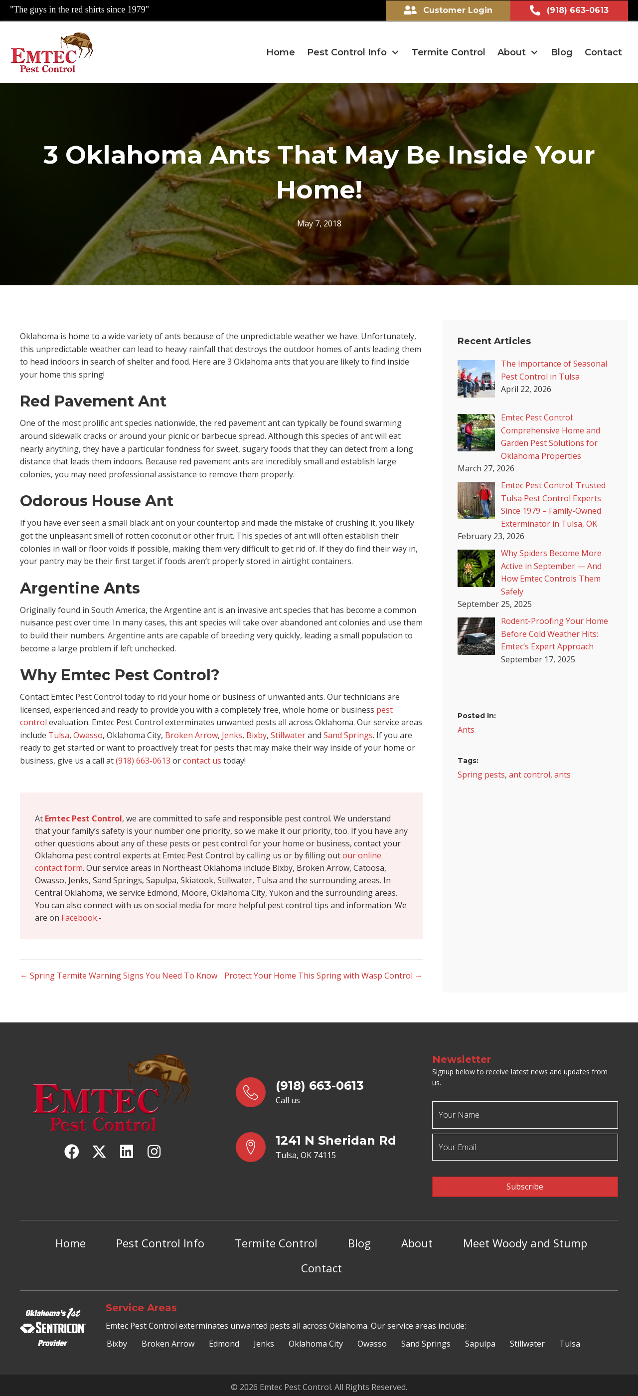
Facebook (79, 920)
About (417, 1240)
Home (70, 1240)
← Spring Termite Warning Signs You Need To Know (118, 978)
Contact (321, 1265)
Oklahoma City (316, 1340)
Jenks (232, 734)
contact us (202, 760)
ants (562, 774)
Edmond (224, 1340)
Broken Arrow (191, 734)
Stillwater (288, 734)
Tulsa (58, 734)
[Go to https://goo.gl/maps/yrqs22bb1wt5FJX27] (324, 1150)
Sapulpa (480, 1340)
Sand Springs (348, 734)
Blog (359, 1240)
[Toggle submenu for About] (534, 52)
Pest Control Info (160, 1240)
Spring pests (481, 774)
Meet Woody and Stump (525, 1240)
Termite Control (276, 1240)
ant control (529, 774)
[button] (72, 1154)
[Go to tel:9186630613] (324, 1095)
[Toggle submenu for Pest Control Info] (395, 52)
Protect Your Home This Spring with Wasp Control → (323, 978)
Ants (466, 729)
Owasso (88, 734)
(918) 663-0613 (143, 760)
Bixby (256, 734)
